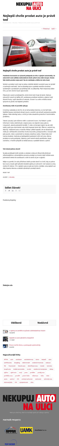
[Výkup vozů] (29, 51)
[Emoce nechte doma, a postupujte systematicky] (5, 320)
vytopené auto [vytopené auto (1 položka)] (23, 357)
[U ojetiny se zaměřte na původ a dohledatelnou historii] (5, 306)
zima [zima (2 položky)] (32, 357)
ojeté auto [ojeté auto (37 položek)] (14, 347)
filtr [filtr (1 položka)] (5, 341)
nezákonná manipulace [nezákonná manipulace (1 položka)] (40, 344)
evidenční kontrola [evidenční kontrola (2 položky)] (37, 338)
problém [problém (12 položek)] (32, 347)
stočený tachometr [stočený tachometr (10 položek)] (27, 354)
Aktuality (11, 177)
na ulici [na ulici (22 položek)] (29, 344)
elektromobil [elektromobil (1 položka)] (26, 338)
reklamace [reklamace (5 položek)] (35, 351)
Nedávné (43, 297)
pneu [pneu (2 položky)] (26, 347)
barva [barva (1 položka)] (37, 334)
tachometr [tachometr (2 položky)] (38, 354)
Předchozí (46, 29)
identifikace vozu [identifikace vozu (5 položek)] (33, 341)
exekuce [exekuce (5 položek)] (48, 338)
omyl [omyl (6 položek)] (20, 347)
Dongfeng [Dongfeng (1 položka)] (17, 338)
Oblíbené (16, 297)
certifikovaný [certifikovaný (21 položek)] (8, 338)
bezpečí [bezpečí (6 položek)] (44, 334)
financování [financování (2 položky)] (12, 341)
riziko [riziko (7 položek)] (47, 351)
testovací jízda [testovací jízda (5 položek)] (8, 357)
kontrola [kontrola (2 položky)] (49, 341)
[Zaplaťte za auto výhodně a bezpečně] (5, 312)
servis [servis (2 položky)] (5, 354)
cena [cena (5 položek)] (50, 334)
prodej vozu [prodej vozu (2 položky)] (41, 347)
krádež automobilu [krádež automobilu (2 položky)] (18, 344)
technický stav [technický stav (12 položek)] (48, 354)
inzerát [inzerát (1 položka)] (42, 341)
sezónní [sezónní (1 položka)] (12, 354)
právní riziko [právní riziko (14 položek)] (26, 351)
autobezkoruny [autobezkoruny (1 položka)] (28, 334)
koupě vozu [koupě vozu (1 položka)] (7, 344)
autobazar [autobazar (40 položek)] (19, 334)
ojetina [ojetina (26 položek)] (6, 347)
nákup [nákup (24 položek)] (51, 344)
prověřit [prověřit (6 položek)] (17, 351)
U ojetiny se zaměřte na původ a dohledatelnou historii (27, 306)
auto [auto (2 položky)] (11, 334)
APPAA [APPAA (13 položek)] (6, 334)
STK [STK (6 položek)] (18, 354)
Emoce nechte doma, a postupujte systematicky (24, 320)
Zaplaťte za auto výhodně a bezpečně (21, 313)
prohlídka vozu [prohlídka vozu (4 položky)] (8, 351)
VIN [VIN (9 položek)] (16, 357)
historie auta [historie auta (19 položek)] (21, 341)
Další (53, 29)
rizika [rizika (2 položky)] (42, 351)
